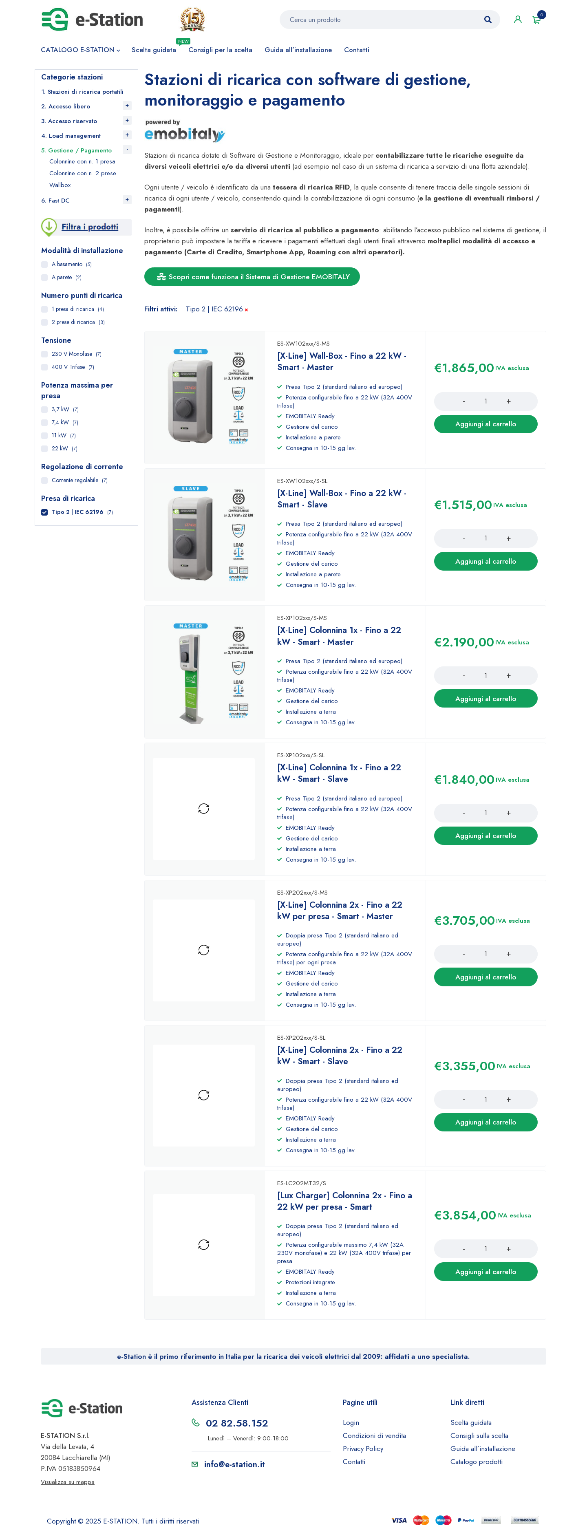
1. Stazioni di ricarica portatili (82, 93)
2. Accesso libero (65, 108)
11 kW (59, 437)
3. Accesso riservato (69, 123)
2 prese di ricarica (73, 324)
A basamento (67, 266)
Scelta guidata (471, 1427)
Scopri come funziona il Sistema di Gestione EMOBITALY (255, 278)
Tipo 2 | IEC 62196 (78, 514)
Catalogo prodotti (476, 1466)
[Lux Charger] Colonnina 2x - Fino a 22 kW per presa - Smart (343, 1205)
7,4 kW (60, 424)
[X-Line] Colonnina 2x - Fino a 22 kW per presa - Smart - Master (341, 915)
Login (351, 1427)
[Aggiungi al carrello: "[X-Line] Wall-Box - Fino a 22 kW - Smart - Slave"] (486, 567)
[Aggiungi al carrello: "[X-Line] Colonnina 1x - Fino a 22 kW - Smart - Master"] (486, 704)
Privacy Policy (363, 1453)
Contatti (354, 1466)
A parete (62, 279)
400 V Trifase (68, 369)
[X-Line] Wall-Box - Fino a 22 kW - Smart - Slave (343, 504)
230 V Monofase (72, 356)
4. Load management (71, 137)
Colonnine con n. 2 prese (82, 175)
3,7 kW (60, 411)
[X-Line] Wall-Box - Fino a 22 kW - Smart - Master (343, 367)
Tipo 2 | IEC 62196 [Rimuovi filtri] (214, 311)
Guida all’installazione (482, 1453)
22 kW (60, 450)
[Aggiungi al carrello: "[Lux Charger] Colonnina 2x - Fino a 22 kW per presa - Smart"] (486, 1276)
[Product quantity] (486, 407)
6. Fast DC (55, 202)
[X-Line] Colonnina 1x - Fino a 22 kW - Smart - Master (340, 641)
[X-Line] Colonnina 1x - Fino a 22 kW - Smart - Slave (340, 778)
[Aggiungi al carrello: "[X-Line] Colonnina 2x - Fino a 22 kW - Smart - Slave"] (486, 1127)
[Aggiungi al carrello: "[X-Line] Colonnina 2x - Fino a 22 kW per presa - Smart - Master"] (486, 981)
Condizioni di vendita (374, 1440)
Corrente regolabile (75, 482)
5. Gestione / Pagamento (76, 152)
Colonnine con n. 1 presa (82, 163)
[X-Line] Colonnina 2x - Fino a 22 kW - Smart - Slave (341, 1060)
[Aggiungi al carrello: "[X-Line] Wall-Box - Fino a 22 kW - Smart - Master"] (486, 430)
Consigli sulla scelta (479, 1440)
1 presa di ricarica (73, 311)
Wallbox (60, 187)
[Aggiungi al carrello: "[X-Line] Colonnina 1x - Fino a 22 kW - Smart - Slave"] (486, 840)
